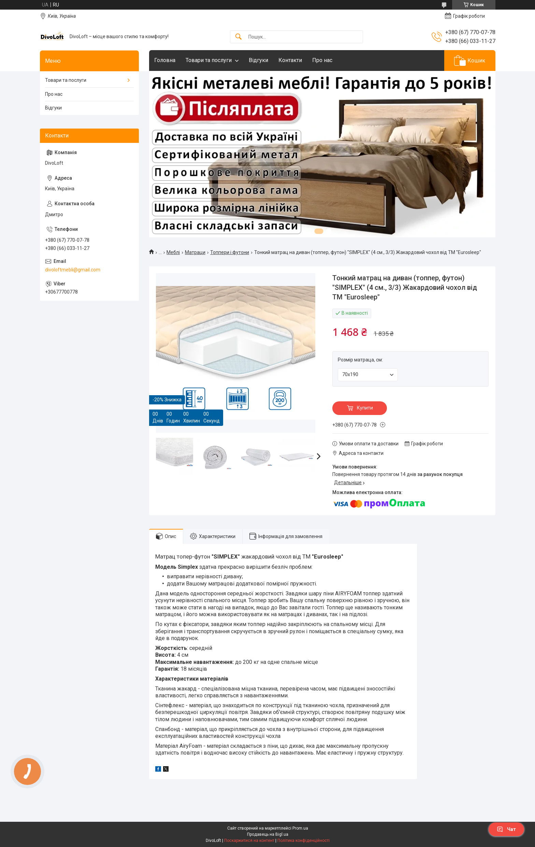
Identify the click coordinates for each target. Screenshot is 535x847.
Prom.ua (300, 828)
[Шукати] (238, 37)
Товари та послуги (209, 60)
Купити (365, 408)
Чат (506, 829)
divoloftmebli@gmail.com (72, 269)
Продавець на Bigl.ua (267, 834)
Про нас (322, 60)
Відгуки (258, 60)
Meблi (173, 252)
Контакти (290, 60)
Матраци (195, 252)
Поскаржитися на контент (249, 840)
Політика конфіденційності (303, 840)
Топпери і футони (229, 252)
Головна (164, 60)
